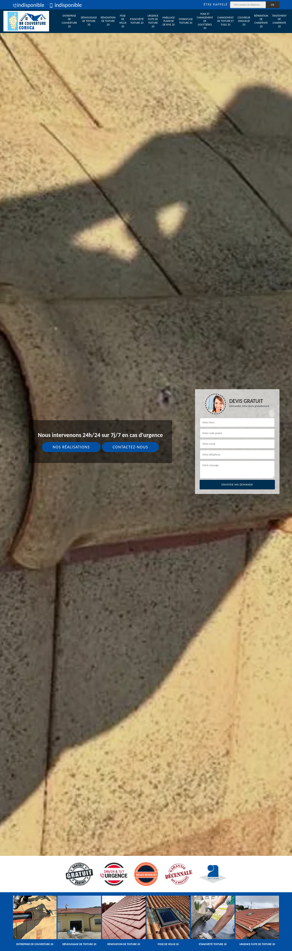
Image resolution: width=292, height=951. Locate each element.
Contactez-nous (130, 447)
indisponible (28, 5)
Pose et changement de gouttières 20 (205, 21)
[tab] (146, 475)
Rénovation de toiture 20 (108, 21)
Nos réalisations (71, 447)
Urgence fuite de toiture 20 (153, 21)
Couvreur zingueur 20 (244, 21)
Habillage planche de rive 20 (168, 21)
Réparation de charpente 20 (261, 21)
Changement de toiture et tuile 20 (225, 21)
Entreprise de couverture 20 (69, 21)
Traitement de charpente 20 (279, 21)
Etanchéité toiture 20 (137, 21)
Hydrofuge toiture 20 (186, 21)
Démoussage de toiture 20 (89, 21)
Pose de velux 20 (122, 21)
